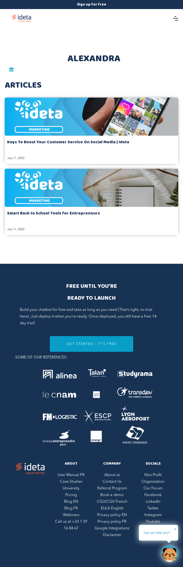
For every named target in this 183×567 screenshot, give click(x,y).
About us (112, 475)
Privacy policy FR (112, 522)
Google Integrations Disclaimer (112, 532)
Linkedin (11, 69)
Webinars (71, 515)
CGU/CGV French (112, 502)
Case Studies (71, 482)
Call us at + (71, 525)
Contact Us (112, 482)
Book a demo (112, 495)
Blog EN (71, 502)
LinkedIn (153, 502)
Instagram (153, 515)
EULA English (112, 508)
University (71, 488)
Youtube (153, 522)
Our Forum (153, 488)
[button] (175, 18)
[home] (21, 18)
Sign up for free (91, 4)
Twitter (153, 508)
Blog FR (71, 508)
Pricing (71, 495)
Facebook (153, 495)
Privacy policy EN (112, 515)
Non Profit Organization (153, 478)
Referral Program (112, 488)
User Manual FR (71, 475)
